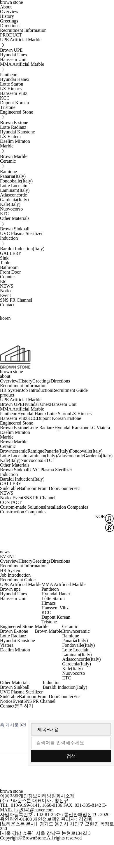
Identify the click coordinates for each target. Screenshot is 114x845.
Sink (4, 257)
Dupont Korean (14, 102)
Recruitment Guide (70, 390)
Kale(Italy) (10, 204)
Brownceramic (13, 450)
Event (5, 295)
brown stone (11, 371)
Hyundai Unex (13, 54)
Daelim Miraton (15, 141)
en (8, 318)
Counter (7, 276)
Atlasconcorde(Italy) (81, 659)
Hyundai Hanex (14, 79)
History (7, 16)
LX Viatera (10, 136)
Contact (7, 304)
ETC (4, 213)
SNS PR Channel (16, 300)
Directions (10, 25)
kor (3, 318)
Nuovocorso (11, 208)
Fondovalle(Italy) (86, 450)
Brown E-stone (14, 122)
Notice (6, 290)
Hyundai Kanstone (17, 131)
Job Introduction (36, 390)
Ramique (8, 171)
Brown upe (10, 589)
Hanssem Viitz (13, 93)
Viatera (6, 645)
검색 (71, 756)
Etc (3, 281)
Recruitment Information (23, 30)
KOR (100, 516)
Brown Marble (13, 156)
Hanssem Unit (13, 59)
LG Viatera (99, 427)
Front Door (10, 272)
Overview (9, 11)
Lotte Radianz (13, 127)
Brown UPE (11, 50)
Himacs (48, 603)
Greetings (9, 20)
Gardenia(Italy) (14, 199)
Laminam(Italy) (14, 190)
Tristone (7, 107)
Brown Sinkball (14, 228)
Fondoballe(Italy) (16, 180)
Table (5, 262)
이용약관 (9, 795)
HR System (10, 390)
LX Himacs (11, 88)
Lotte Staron (11, 83)
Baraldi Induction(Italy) (22, 248)
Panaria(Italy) (13, 176)
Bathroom (9, 267)
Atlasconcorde (13, 194)
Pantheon (8, 74)
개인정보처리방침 (37, 795)
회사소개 (65, 795)
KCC (5, 97)
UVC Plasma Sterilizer (21, 233)
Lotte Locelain (13, 185)
